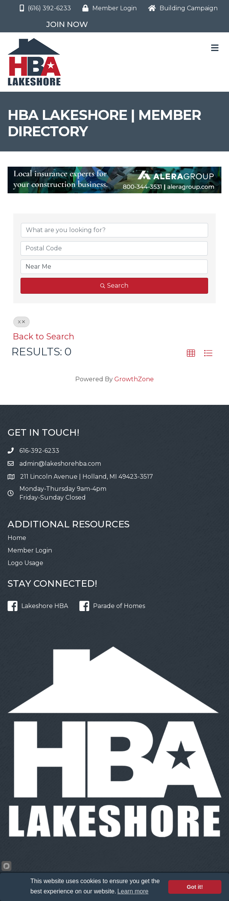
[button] (191, 353)
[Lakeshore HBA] (36, 606)
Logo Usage (25, 563)
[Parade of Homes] (110, 606)
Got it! (195, 887)
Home (17, 537)
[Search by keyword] (114, 230)
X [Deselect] (21, 322)
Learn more (132, 891)
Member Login (30, 550)
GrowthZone (134, 379)
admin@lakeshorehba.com (60, 463)
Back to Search (43, 336)
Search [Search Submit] (114, 285)
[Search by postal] (114, 248)
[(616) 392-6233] (43, 8)
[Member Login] (108, 8)
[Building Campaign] (181, 8)
